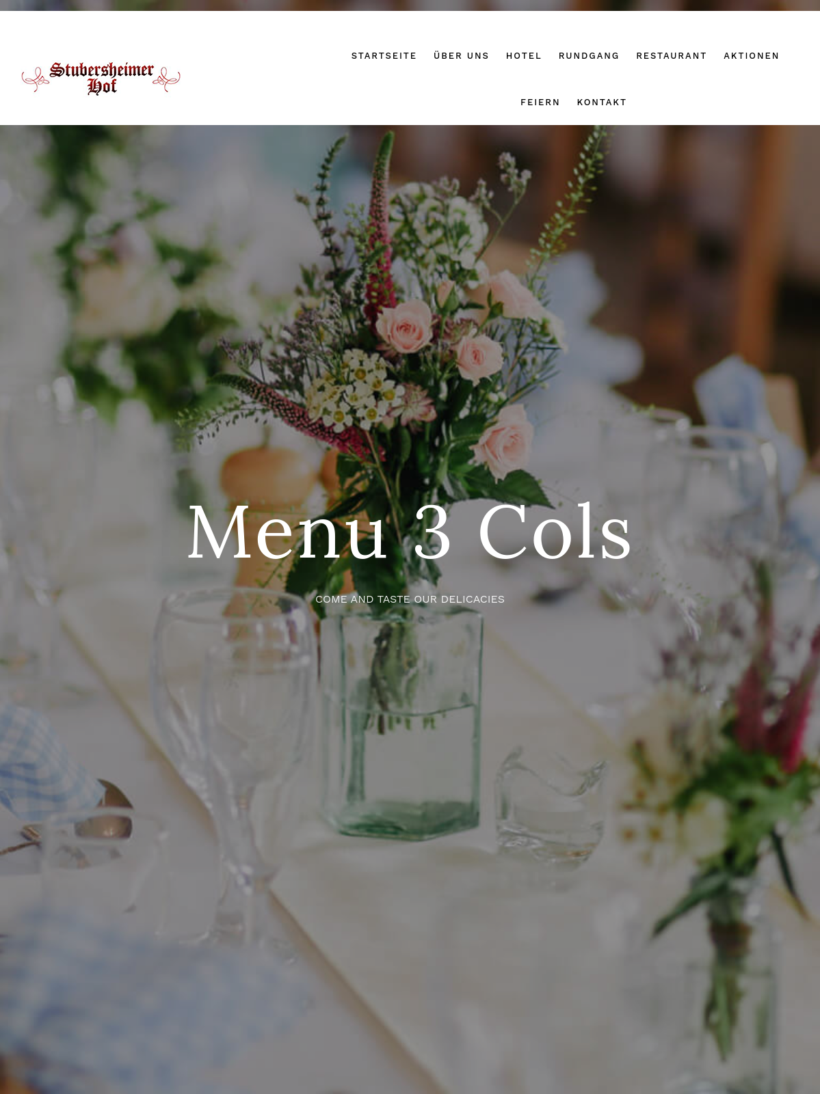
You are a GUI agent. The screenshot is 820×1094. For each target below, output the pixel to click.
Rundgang (589, 56)
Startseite (384, 56)
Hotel (524, 56)
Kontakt (602, 102)
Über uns (462, 56)
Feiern (540, 102)
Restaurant (671, 56)
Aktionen (752, 56)
